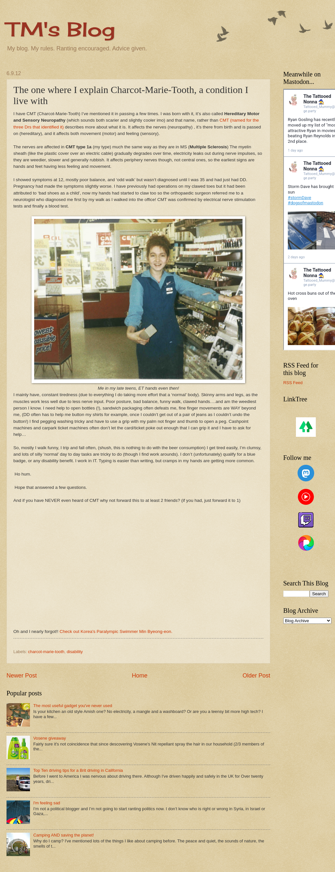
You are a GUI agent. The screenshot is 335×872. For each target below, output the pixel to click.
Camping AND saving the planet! (63, 835)
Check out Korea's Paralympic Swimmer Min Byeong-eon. (116, 631)
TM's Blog (61, 29)
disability (75, 651)
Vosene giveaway (49, 738)
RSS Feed (292, 382)
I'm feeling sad (46, 802)
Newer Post (22, 675)
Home (139, 675)
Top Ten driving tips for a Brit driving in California (78, 770)
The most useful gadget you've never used (72, 705)
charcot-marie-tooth (46, 651)
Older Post (256, 675)
